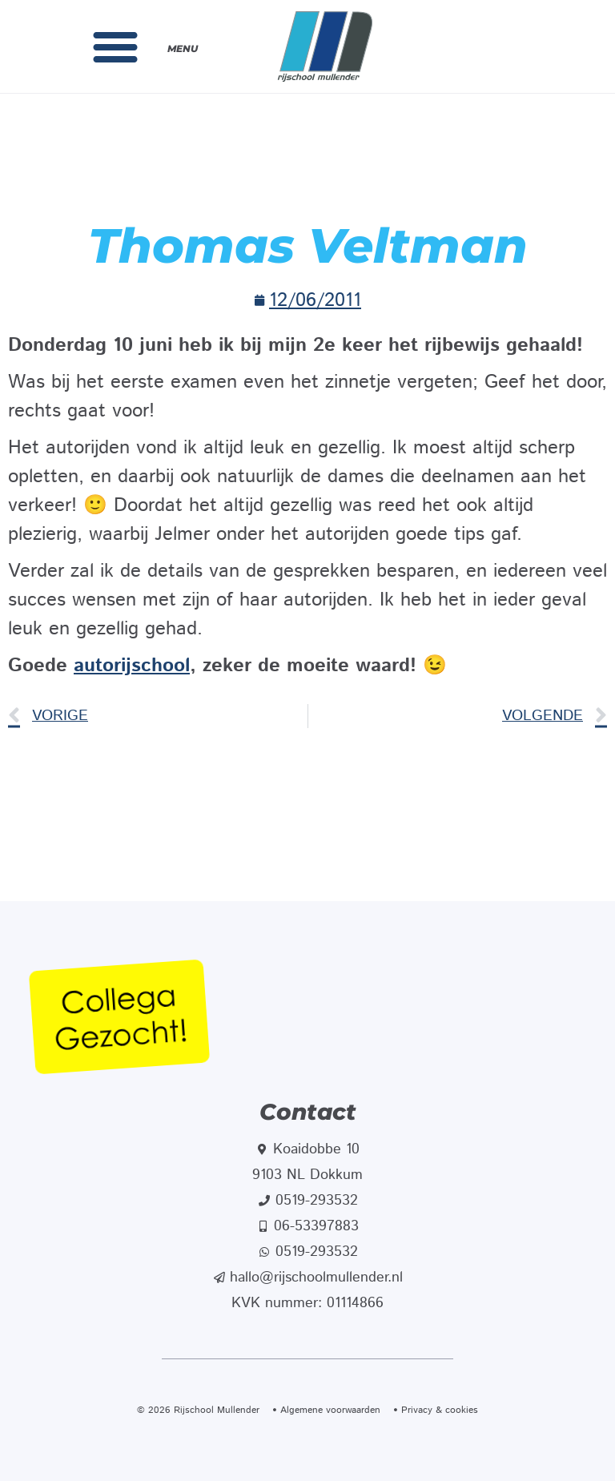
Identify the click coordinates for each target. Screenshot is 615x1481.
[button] (115, 46)
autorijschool (132, 665)
